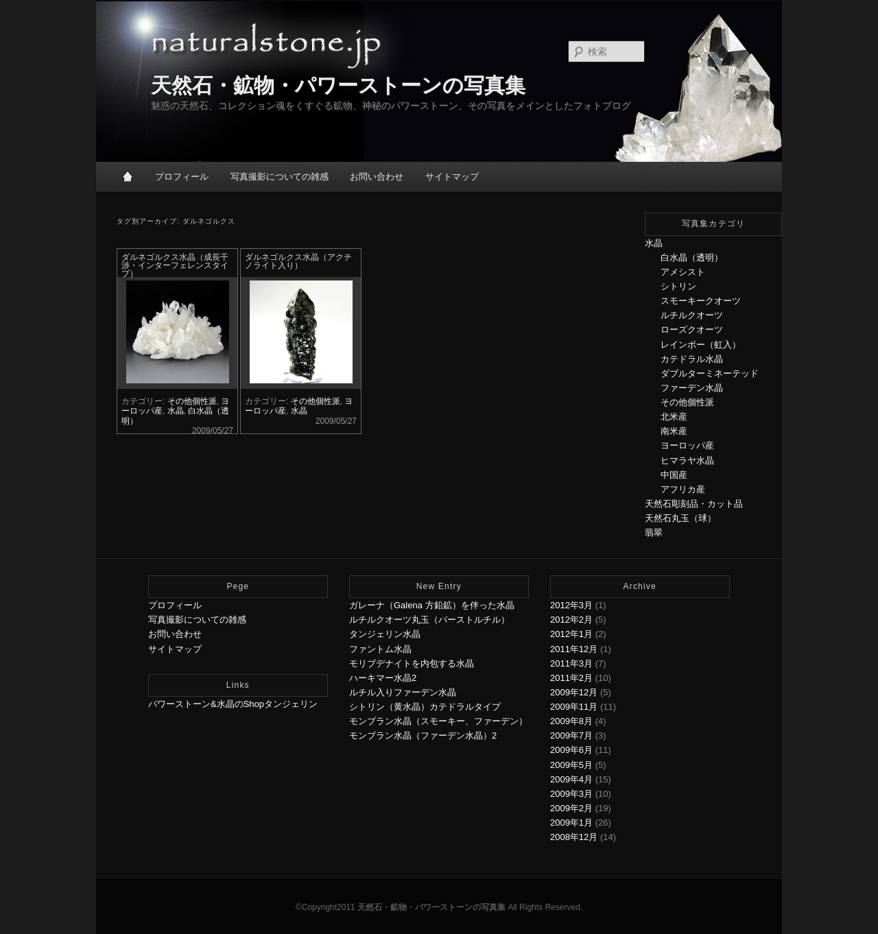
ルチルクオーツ (692, 315)
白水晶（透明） (692, 257)
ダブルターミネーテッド (710, 373)
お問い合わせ (376, 176)
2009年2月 (571, 808)
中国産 (674, 475)
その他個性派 (192, 401)
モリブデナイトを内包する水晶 (411, 663)
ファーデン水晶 (692, 388)
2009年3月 (571, 794)
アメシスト (683, 272)
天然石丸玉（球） (680, 518)
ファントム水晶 (380, 649)
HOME (128, 176)
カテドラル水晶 (692, 359)
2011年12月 (573, 649)
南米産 (674, 431)
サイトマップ (452, 176)
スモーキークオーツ (701, 301)
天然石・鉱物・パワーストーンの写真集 (338, 85)
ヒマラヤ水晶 (687, 460)
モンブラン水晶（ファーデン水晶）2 (423, 735)
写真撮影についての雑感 (279, 176)
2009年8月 (571, 721)
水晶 (175, 411)
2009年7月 (571, 735)
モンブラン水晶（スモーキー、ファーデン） (438, 721)
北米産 (674, 416)
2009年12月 (573, 692)
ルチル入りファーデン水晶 (402, 692)
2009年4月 (571, 779)
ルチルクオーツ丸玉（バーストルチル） (429, 619)
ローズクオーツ (692, 329)
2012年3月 (571, 605)
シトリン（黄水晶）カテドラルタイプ (425, 707)
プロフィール (182, 176)
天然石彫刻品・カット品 (694, 504)
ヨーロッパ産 (687, 445)
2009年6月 (571, 750)
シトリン (678, 286)
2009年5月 (571, 765)
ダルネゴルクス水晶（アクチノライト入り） (298, 261)
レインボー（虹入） (701, 344)
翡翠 (654, 532)
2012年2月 (571, 619)
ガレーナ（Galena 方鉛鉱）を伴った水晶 (431, 605)
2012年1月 (571, 634)
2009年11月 (573, 707)
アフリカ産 (683, 489)
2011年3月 (571, 663)
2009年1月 (571, 822)
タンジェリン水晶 (384, 634)
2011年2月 (571, 678)
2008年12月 (573, 837)
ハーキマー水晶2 (382, 678)
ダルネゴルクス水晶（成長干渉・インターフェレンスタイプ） (174, 265)
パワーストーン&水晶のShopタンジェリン (233, 704)
